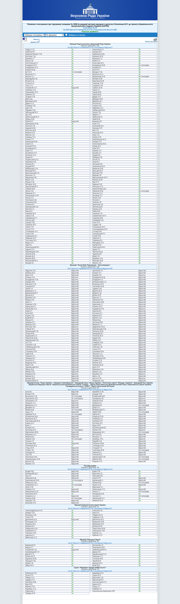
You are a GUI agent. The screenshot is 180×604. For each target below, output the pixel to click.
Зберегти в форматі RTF (31, 40)
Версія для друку (151, 41)
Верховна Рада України (90, 16)
